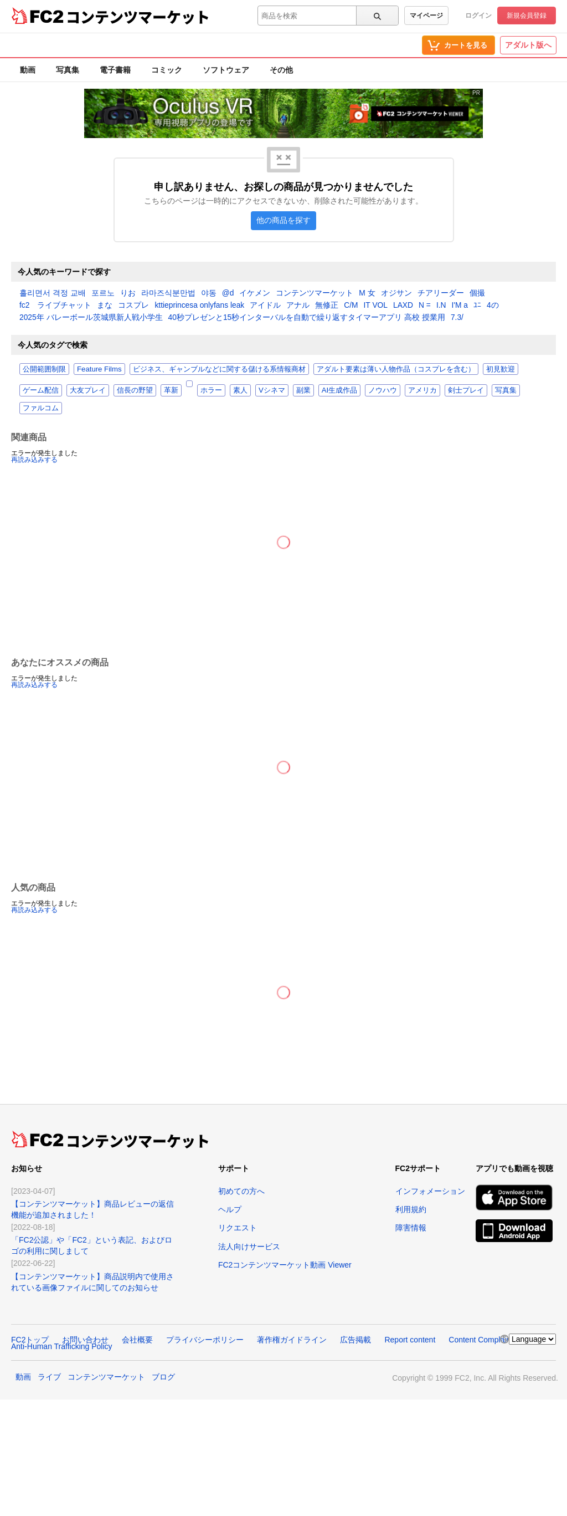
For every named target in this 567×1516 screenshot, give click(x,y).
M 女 (367, 293)
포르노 (103, 293)
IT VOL (376, 305)
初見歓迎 (500, 369)
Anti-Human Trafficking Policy (61, 1346)
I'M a (460, 305)
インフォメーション (430, 1191)
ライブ (49, 1376)
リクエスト (237, 1227)
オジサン (396, 293)
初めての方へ (241, 1191)
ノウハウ (382, 390)
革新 (171, 390)
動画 (27, 69)
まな (104, 305)
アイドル (265, 305)
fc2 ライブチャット (55, 305)
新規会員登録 (527, 15)
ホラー (211, 390)
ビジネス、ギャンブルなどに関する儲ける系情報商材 (219, 369)
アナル (298, 305)
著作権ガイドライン (292, 1339)
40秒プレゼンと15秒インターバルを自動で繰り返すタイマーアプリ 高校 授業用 (306, 317)
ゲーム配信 (41, 390)
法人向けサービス (249, 1246)
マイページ (426, 15)
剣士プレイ (466, 390)
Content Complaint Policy (492, 1339)
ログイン (478, 15)
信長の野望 (135, 390)
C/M (351, 305)
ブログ (163, 1376)
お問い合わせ (85, 1339)
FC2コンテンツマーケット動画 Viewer (285, 1264)
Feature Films (99, 369)
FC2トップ (30, 1339)
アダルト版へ (528, 44)
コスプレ (133, 305)
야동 (209, 293)
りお (128, 293)
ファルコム (41, 408)
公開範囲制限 (44, 369)
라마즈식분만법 (168, 293)
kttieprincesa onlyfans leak (199, 305)
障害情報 (410, 1227)
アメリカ (422, 390)
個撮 (477, 293)
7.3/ (457, 317)
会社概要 (137, 1339)
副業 (303, 390)
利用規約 (410, 1209)
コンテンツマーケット (138, 16)
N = (425, 305)
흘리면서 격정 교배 (52, 293)
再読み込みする (34, 460)
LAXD (403, 305)
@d (228, 293)
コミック (166, 69)
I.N (441, 305)
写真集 (67, 69)
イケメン (254, 293)
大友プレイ (88, 390)
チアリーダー (440, 293)
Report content (409, 1339)
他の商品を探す (283, 220)
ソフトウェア (226, 69)
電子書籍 (115, 69)
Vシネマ (272, 390)
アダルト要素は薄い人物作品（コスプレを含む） (396, 369)
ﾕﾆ (477, 305)
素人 (240, 390)
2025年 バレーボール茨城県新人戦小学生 (91, 317)
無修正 (326, 305)
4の (493, 305)
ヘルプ (229, 1209)
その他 (281, 69)
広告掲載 (355, 1339)
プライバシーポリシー (205, 1339)
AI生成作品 (339, 390)
